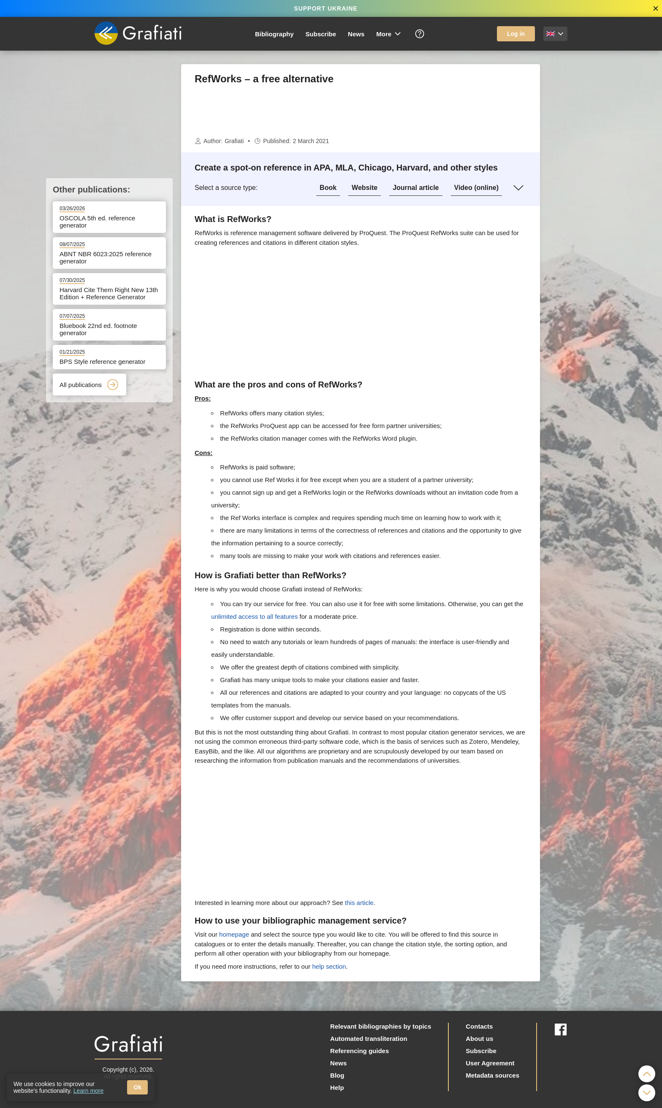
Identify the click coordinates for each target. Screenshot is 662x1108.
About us (479, 1038)
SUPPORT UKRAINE (325, 8)
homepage (234, 934)
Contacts (479, 1026)
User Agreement (490, 1063)
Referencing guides (359, 1050)
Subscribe (321, 34)
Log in (516, 33)
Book (328, 187)
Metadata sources (492, 1075)
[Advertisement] (582, 190)
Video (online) (476, 187)
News (356, 34)
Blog (337, 1075)
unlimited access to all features (254, 616)
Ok (137, 1087)
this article (359, 902)
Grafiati (234, 141)
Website (364, 187)
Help (337, 1087)
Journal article (416, 187)
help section (329, 966)
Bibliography (274, 34)
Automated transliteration (368, 1038)
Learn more (88, 1090)
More (389, 34)
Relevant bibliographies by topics (380, 1026)
